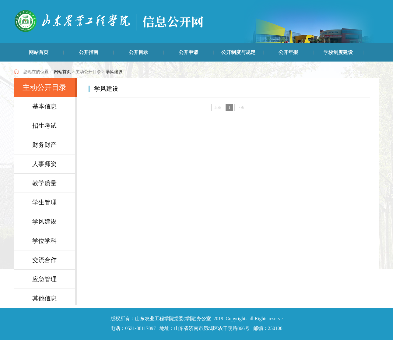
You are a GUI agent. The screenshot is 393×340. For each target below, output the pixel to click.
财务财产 (44, 144)
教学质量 (44, 183)
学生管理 (44, 202)
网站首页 (62, 71)
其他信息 (44, 298)
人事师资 (44, 164)
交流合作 (44, 260)
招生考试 (44, 125)
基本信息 (44, 106)
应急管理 (44, 279)
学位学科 (44, 240)
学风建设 (114, 71)
